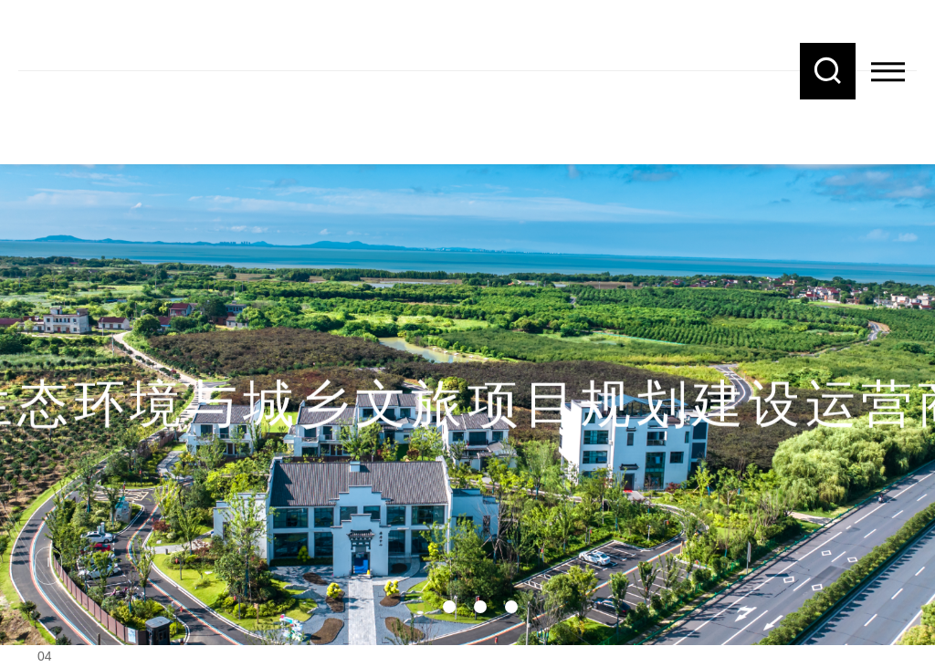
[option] (467, 365)
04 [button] (511, 606)
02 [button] (449, 606)
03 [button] (480, 606)
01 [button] (421, 606)
